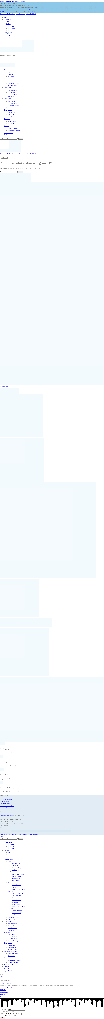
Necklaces (11, 77)
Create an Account (6, 983)
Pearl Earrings (16, 878)
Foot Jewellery (12, 85)
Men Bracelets (12, 90)
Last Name (4, 1011)
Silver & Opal (12, 919)
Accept (15, 988)
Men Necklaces (12, 92)
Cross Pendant (16, 896)
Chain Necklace (16, 885)
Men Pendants (12, 94)
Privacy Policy (14, 834)
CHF (9, 853)
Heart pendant (16, 898)
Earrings (10, 74)
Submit (3, 1018)
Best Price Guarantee (7, 12)
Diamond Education (6, 799)
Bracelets (10, 81)
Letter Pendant (16, 900)
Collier (14, 887)
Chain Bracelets (16, 913)
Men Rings (11, 96)
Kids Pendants (12, 103)
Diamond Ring (16, 863)
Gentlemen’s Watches (14, 130)
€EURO (28, 10)
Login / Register (9, 971)
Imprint (8, 834)
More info (6, 988)
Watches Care (4, 808)
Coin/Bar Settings (17, 893)
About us (2, 834)
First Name (4, 1009)
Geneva (4, 832)
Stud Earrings (16, 880)
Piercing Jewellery (13, 83)
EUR (9, 855)
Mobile (2, 1016)
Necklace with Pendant (19, 889)
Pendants (10, 79)
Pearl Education (5, 801)
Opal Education (5, 803)
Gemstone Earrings (18, 874)
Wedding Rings (12, 117)
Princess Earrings (13, 105)
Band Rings (11, 112)
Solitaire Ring (12, 115)
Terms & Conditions (33, 834)
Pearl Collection (13, 124)
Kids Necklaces (12, 108)
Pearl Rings (15, 870)
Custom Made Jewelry (7, 815)
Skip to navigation (6, 1)
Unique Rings (12, 121)
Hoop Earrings (16, 876)
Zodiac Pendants (17, 904)
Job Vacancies (23, 834)
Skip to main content (18, 1)
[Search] (8, 139)
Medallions (15, 902)
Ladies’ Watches (13, 128)
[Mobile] (12, 1016)
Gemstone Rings (17, 868)
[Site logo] (11, 52)
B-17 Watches (4, 386)
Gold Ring (15, 865)
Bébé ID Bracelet (13, 101)
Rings (9, 72)
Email (2, 1013)
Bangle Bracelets (17, 911)
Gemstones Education (7, 806)
